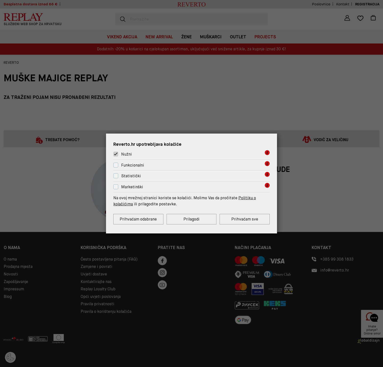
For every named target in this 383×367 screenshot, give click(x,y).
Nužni (126, 154)
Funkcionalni (132, 165)
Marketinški (132, 186)
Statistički (131, 176)
